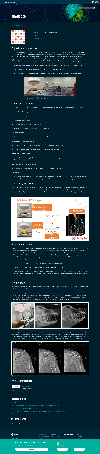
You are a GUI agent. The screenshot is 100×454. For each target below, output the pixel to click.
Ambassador (53, 434)
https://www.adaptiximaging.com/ (30, 390)
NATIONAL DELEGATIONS (44, 436)
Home (12, 25)
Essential (62, 443)
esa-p (65, 438)
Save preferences (63, 449)
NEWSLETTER (41, 438)
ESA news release (19, 403)
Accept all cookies (79, 449)
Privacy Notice (80, 436)
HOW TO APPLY (41, 434)
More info (31, 449)
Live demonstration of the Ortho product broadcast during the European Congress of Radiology (40, 411)
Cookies (78, 438)
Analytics (62, 446)
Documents (79, 434)
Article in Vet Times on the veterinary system (26, 408)
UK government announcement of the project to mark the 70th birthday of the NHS (37, 405)
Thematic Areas (19, 25)
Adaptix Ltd (27, 386)
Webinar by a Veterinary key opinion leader (26, 414)
